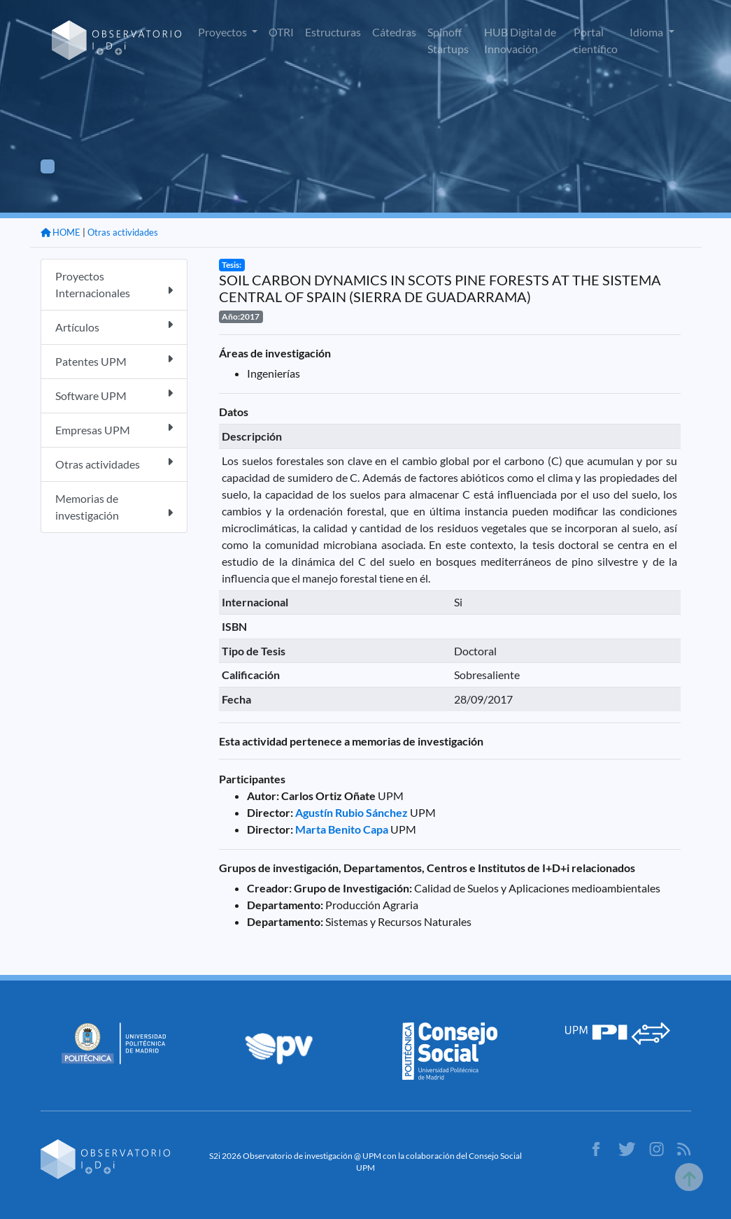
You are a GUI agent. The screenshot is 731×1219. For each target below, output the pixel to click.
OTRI (281, 31)
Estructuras (333, 31)
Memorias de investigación (114, 507)
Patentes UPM (114, 360)
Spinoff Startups (448, 40)
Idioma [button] (647, 31)
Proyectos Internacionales (114, 284)
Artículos (114, 326)
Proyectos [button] (223, 31)
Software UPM (114, 394)
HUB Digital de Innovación (520, 40)
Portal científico (596, 40)
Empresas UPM (114, 429)
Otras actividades (122, 232)
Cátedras (394, 31)
